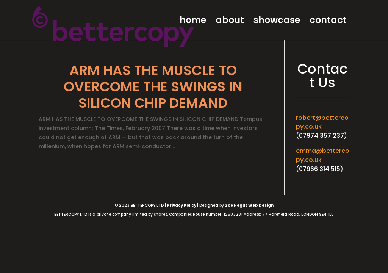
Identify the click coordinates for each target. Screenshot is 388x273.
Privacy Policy (182, 205)
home (193, 21)
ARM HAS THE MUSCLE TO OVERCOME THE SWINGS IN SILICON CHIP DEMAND (153, 87)
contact (328, 21)
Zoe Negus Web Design (249, 205)
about (230, 21)
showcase (276, 21)
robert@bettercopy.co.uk (322, 122)
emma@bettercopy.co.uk (322, 155)
